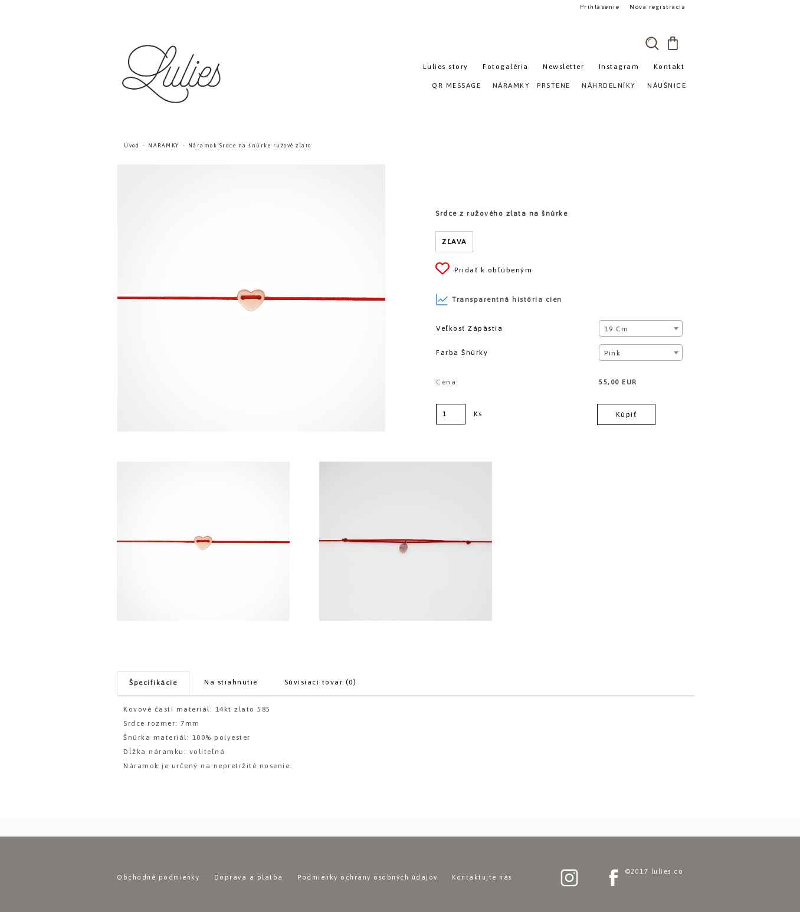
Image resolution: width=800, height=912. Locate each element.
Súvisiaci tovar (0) (320, 682)
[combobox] (640, 328)
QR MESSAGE (456, 85)
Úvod (131, 146)
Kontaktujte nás (482, 877)
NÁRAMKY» (514, 85)
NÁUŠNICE (666, 85)
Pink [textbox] (612, 353)
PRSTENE (554, 85)
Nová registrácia (657, 7)
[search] (651, 43)
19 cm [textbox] (616, 329)
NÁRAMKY (163, 146)
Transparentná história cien (498, 299)
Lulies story (445, 66)
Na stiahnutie (231, 682)
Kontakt (669, 66)
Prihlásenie (599, 7)
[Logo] (173, 73)
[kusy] (450, 414)
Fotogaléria (506, 66)
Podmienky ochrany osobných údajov (367, 877)
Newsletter (563, 66)
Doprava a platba (248, 877)
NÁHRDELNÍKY (609, 85)
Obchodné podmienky (158, 877)
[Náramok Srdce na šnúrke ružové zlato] (251, 170)
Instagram (619, 66)
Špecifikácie (153, 683)
